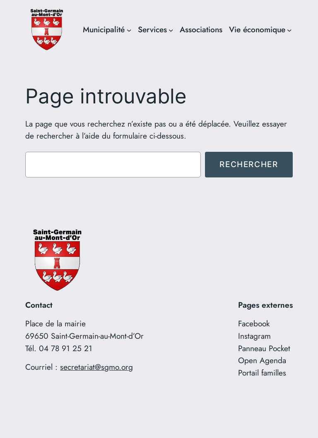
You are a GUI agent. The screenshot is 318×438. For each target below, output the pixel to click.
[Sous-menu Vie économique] (289, 29)
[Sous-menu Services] (171, 29)
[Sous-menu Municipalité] (129, 29)
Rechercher (248, 164)
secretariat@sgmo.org (96, 367)
